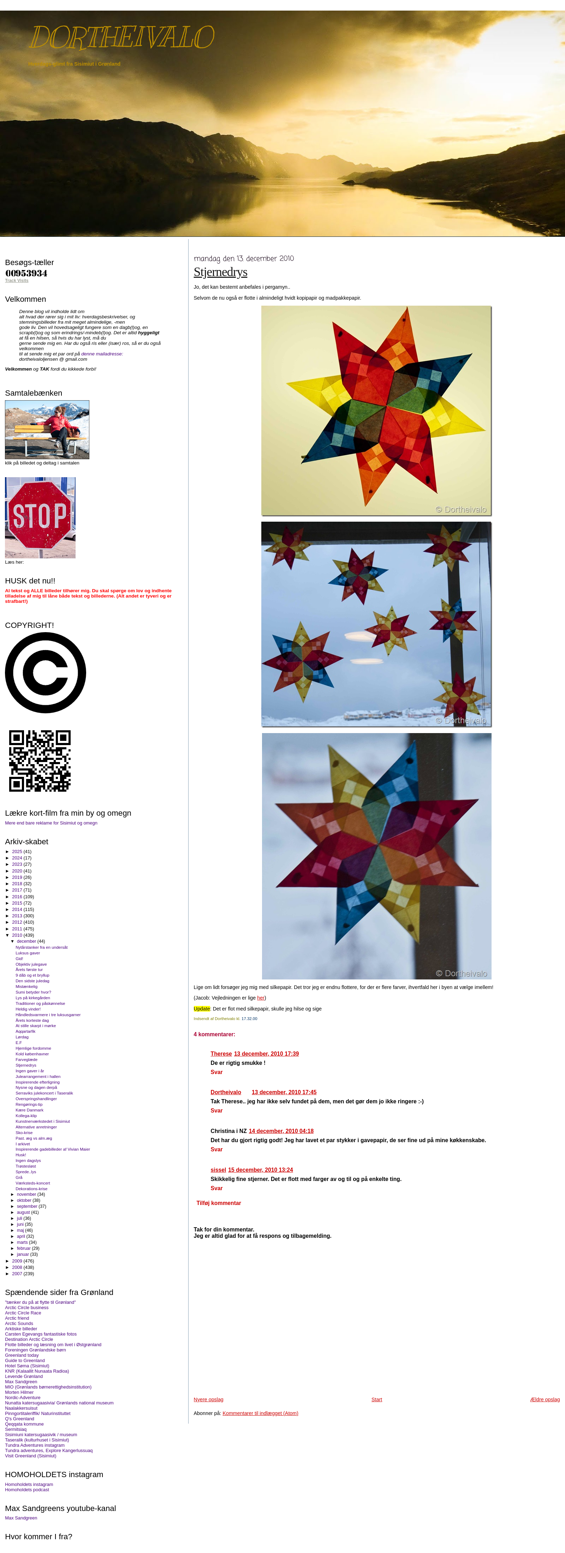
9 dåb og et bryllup (32, 975)
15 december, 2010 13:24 (260, 1170)
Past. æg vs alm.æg (34, 1138)
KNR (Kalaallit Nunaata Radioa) (37, 1371)
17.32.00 (249, 1019)
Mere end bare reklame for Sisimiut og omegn (51, 823)
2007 (17, 1273)
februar (24, 1248)
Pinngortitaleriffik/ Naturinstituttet (37, 1413)
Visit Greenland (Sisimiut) (30, 1455)
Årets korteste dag (32, 1020)
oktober (24, 1200)
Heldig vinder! (28, 1009)
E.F (19, 1042)
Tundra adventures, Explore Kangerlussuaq (49, 1450)
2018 (17, 883)
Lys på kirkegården (33, 997)
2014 (17, 909)
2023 (17, 864)
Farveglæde (26, 1059)
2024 (17, 858)
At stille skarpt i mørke (36, 1025)
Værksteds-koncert (33, 1183)
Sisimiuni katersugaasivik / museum (41, 1434)
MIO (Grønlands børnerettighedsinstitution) (48, 1387)
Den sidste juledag (32, 980)
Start (376, 1399)
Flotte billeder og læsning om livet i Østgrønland (53, 1344)
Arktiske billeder (21, 1328)
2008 (17, 1267)
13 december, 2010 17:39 (266, 1054)
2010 (17, 935)
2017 (17, 890)
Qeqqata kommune (24, 1424)
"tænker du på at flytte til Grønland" (40, 1302)
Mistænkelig (26, 986)
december (27, 941)
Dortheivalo (226, 1092)
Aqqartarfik (25, 1031)
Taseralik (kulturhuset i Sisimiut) (37, 1440)
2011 (17, 928)
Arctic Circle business (26, 1307)
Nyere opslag (209, 1399)
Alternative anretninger (36, 1127)
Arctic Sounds (19, 1323)
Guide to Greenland (25, 1360)
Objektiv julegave (31, 964)
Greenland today (21, 1355)
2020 (17, 871)
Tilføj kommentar (218, 1203)
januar (23, 1254)
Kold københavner (32, 1053)
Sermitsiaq (15, 1429)
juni (21, 1224)
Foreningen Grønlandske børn (35, 1350)
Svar (217, 1072)
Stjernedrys (221, 272)
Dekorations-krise (31, 1188)
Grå (19, 1177)
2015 (17, 903)
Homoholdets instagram (29, 1484)
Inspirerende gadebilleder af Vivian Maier (53, 1149)
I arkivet (23, 1143)
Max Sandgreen (21, 1381)
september (27, 1206)
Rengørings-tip (29, 1104)
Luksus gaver (28, 953)
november (27, 1194)
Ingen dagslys (28, 1160)
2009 (17, 1261)
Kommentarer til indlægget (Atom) (260, 1413)
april (21, 1236)
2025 (17, 851)
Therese (221, 1054)
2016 (17, 896)
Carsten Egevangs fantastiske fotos (41, 1334)
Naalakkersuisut (21, 1408)
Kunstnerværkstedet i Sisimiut (43, 1121)
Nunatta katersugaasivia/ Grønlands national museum (59, 1402)
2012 (17, 922)
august (24, 1212)
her (260, 998)
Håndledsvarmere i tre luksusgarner (48, 1014)
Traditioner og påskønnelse (40, 1003)
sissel (218, 1170)
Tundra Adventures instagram (35, 1445)
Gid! (19, 958)
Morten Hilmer (19, 1392)
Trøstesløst (26, 1166)
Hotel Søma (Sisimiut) (27, 1365)
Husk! (21, 1154)
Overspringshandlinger (36, 1098)
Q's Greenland (19, 1418)
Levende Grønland (24, 1376)
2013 (17, 915)
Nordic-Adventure (22, 1397)
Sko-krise (24, 1132)
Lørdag (22, 1037)
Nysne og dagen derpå (36, 1087)
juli (20, 1218)
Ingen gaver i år (30, 1070)
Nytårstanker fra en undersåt (41, 947)
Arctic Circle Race (23, 1312)
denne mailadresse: (102, 353)
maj (21, 1230)
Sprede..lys (26, 1171)
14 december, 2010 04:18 (281, 1131)
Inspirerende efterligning (38, 1082)
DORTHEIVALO (120, 37)
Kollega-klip (26, 1115)
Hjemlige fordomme (33, 1048)
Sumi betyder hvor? (33, 992)
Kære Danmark (29, 1110)
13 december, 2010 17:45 (284, 1092)
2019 (17, 877)
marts (23, 1242)
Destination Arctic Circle (29, 1339)
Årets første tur (29, 969)
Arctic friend (17, 1318)
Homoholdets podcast (27, 1489)
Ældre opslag (545, 1399)
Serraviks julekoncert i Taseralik (44, 1093)
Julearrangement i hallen (38, 1076)
